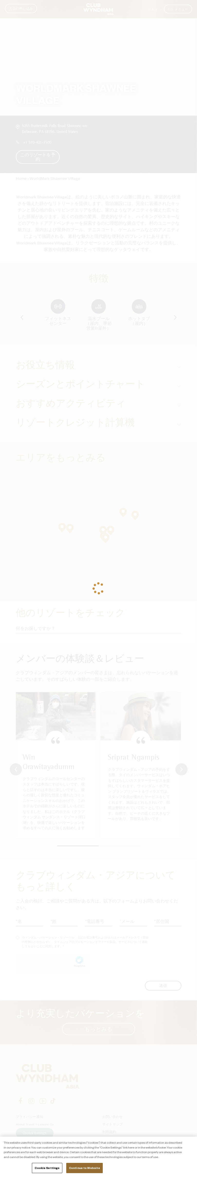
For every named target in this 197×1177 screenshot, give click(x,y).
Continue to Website (84, 1168)
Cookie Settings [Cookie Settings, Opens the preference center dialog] (47, 1168)
